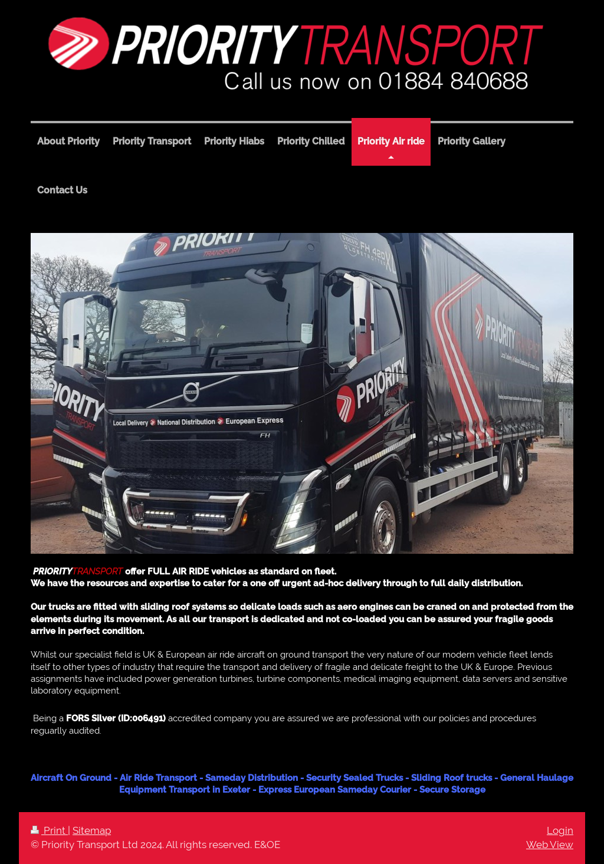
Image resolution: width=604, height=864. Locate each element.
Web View (549, 844)
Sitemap (92, 830)
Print (49, 830)
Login (560, 830)
